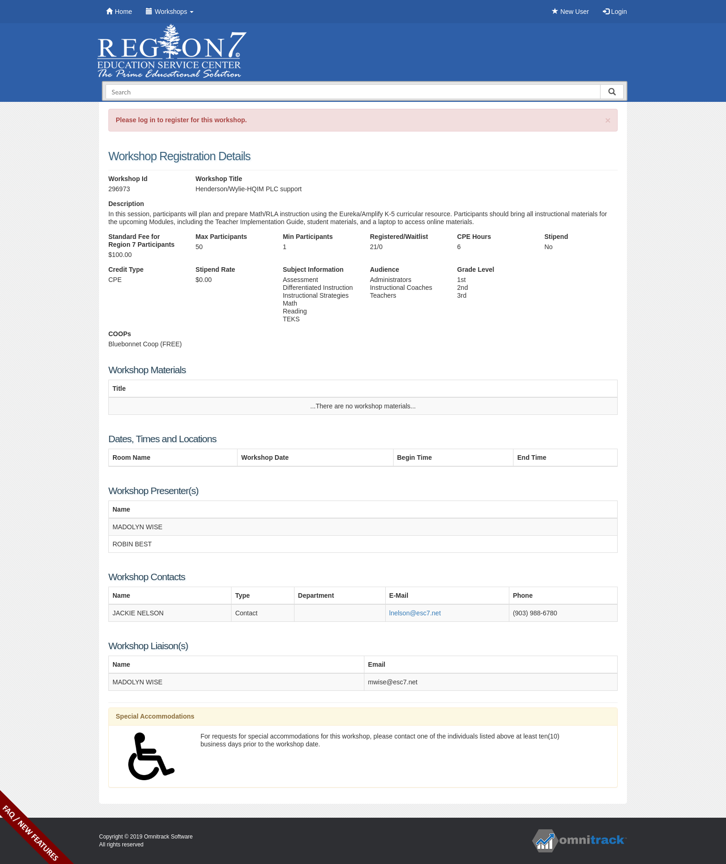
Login (615, 11)
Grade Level (475, 269)
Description (126, 203)
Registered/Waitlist (399, 236)
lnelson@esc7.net (415, 613)
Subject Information (313, 269)
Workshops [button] (170, 11)
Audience (384, 269)
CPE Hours (474, 236)
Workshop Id (128, 178)
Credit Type (126, 269)
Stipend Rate (215, 269)
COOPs (119, 334)
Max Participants (221, 236)
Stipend (556, 236)
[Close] (608, 120)
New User (570, 11)
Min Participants (308, 236)
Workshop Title (218, 178)
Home (119, 11)
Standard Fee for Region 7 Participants (141, 240)
